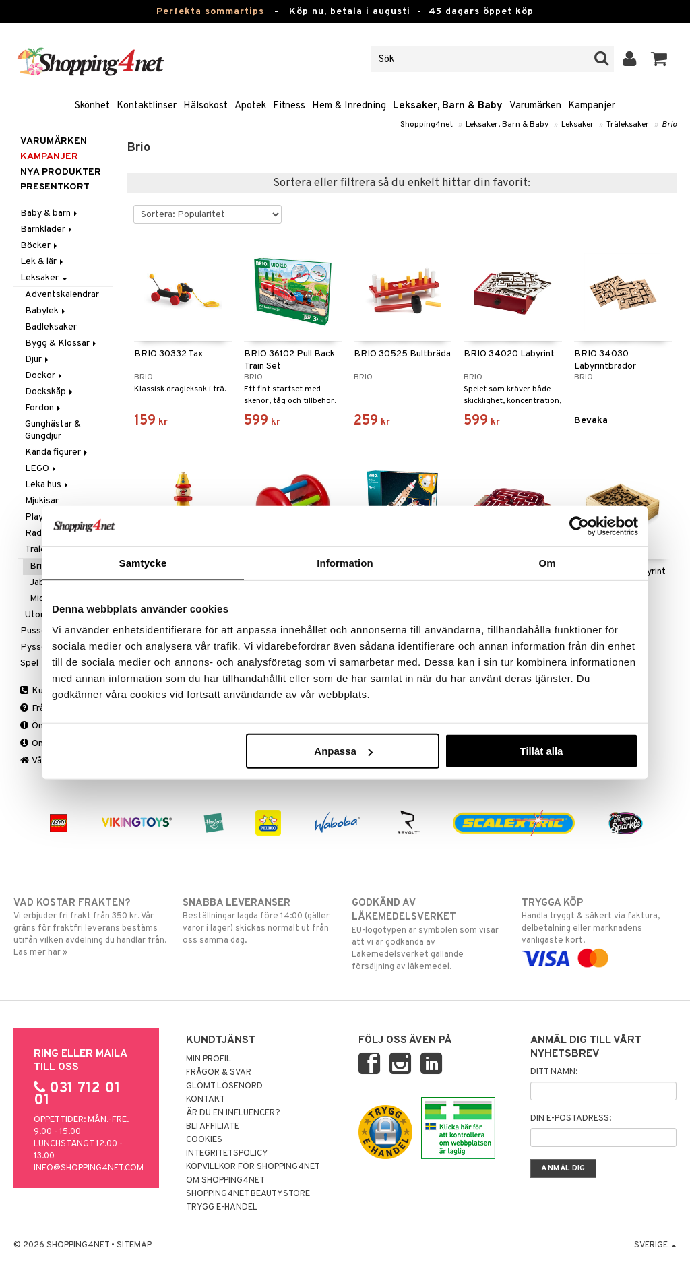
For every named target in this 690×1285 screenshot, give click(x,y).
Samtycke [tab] (143, 562)
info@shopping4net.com (89, 1168)
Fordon (44, 408)
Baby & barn (50, 213)
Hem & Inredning (349, 106)
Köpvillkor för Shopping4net (253, 1167)
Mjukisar (42, 501)
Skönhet (92, 106)
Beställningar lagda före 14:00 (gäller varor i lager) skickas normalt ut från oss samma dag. (260, 921)
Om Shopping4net (225, 1180)
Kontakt (205, 1099)
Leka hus (47, 485)
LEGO (41, 468)
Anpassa (343, 751)
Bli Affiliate (212, 1126)
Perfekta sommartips (210, 12)
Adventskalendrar (62, 295)
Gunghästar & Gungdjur (53, 430)
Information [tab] (345, 562)
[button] (659, 59)
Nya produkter (60, 172)
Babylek (46, 311)
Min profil (208, 1059)
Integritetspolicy (227, 1153)
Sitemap (134, 1245)
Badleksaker (51, 327)
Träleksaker (627, 124)
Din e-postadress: (570, 1118)
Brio (669, 124)
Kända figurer (57, 452)
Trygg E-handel (221, 1207)
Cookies (204, 1140)
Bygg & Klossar (61, 343)
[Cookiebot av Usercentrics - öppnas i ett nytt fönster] (579, 525)
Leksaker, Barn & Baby (448, 106)
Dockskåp (50, 392)
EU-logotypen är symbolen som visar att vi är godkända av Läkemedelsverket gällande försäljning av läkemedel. (429, 934)
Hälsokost (205, 106)
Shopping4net (426, 124)
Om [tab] (546, 562)
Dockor (44, 375)
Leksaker (577, 124)
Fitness (289, 106)
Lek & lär (42, 262)
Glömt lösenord (224, 1086)
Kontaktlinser (147, 106)
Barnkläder (47, 229)
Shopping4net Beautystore (248, 1194)
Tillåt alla (541, 751)
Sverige (655, 1245)
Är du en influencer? (233, 1113)
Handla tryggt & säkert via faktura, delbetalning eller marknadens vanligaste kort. (599, 930)
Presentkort (55, 187)
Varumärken (535, 106)
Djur (38, 359)
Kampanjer (591, 106)
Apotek (250, 106)
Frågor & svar (218, 1072)
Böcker (39, 245)
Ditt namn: (553, 1072)
